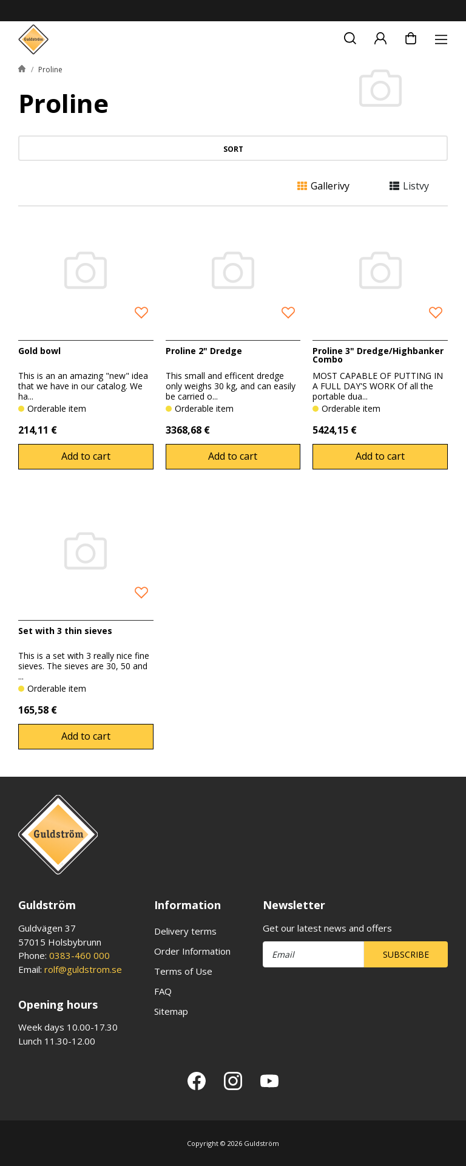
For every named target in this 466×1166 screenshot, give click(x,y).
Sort (233, 149)
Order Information (192, 951)
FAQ (163, 991)
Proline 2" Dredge (204, 350)
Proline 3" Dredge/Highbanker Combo (378, 355)
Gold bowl (39, 350)
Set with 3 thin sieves (65, 630)
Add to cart (85, 456)
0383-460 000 (79, 955)
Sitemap (171, 1011)
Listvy (409, 186)
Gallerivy (323, 186)
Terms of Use (183, 971)
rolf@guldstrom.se (83, 969)
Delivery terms (185, 931)
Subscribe (406, 954)
